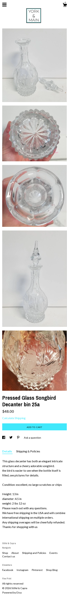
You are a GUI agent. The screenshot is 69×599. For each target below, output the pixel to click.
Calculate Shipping (14, 418)
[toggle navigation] (4, 4)
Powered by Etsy (12, 592)
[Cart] (65, 5)
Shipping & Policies (28, 451)
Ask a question (32, 437)
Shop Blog (52, 569)
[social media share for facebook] (4, 437)
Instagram (23, 569)
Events (53, 552)
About (15, 552)
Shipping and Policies (34, 552)
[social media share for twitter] (11, 437)
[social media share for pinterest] (18, 437)
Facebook (8, 569)
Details (7, 451)
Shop (5, 552)
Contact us (8, 556)
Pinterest (37, 569)
